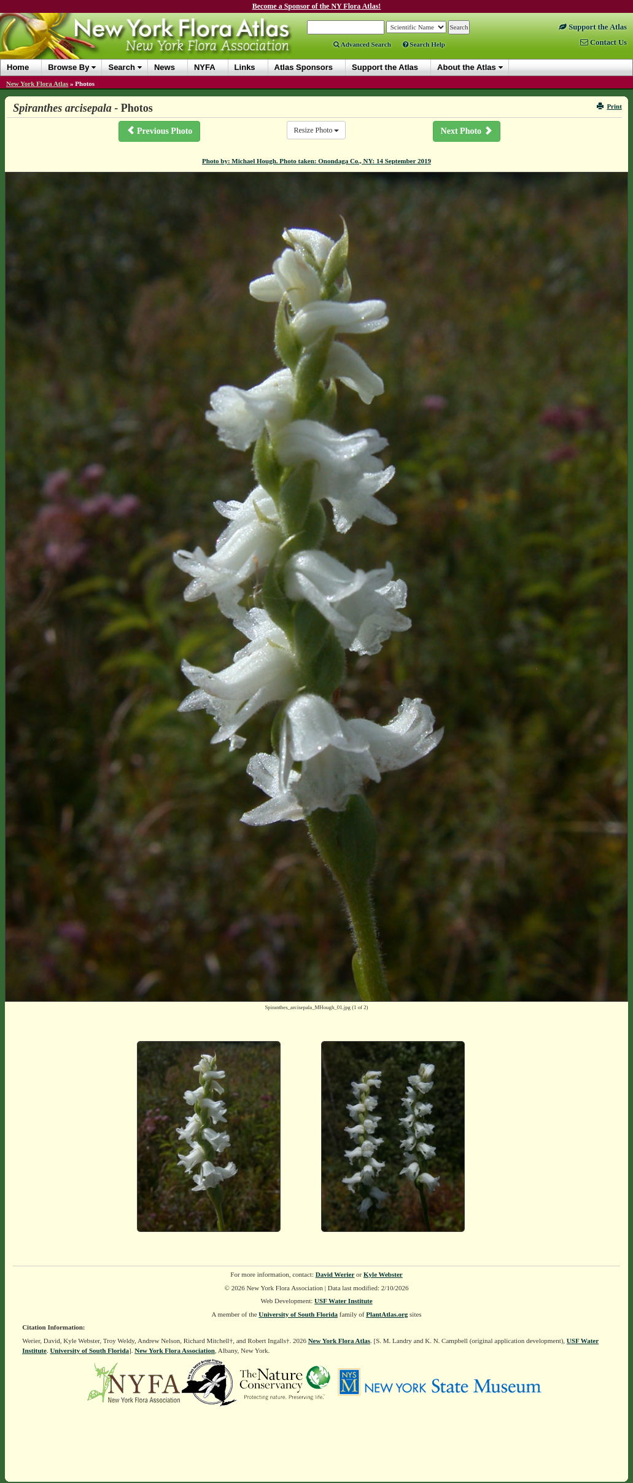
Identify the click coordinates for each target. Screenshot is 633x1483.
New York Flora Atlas (37, 83)
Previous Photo (159, 131)
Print (609, 106)
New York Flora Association (174, 1350)
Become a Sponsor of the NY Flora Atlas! (316, 6)
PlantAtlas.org (387, 1314)
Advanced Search (362, 44)
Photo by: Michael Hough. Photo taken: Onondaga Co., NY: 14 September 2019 (316, 161)
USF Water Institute (343, 1300)
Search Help (424, 44)
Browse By (68, 67)
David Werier (335, 1274)
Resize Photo (316, 130)
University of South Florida (298, 1314)
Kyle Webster (383, 1274)
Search (121, 67)
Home (18, 67)
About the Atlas (466, 67)
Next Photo (466, 131)
